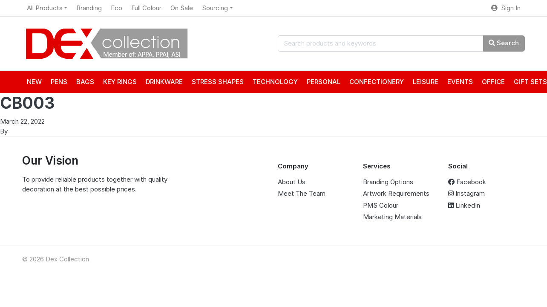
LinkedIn (464, 205)
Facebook (467, 182)
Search (504, 43)
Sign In (506, 8)
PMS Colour (380, 205)
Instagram (466, 193)
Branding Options (388, 182)
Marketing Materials (392, 217)
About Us (291, 182)
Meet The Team (301, 193)
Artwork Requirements (396, 193)
